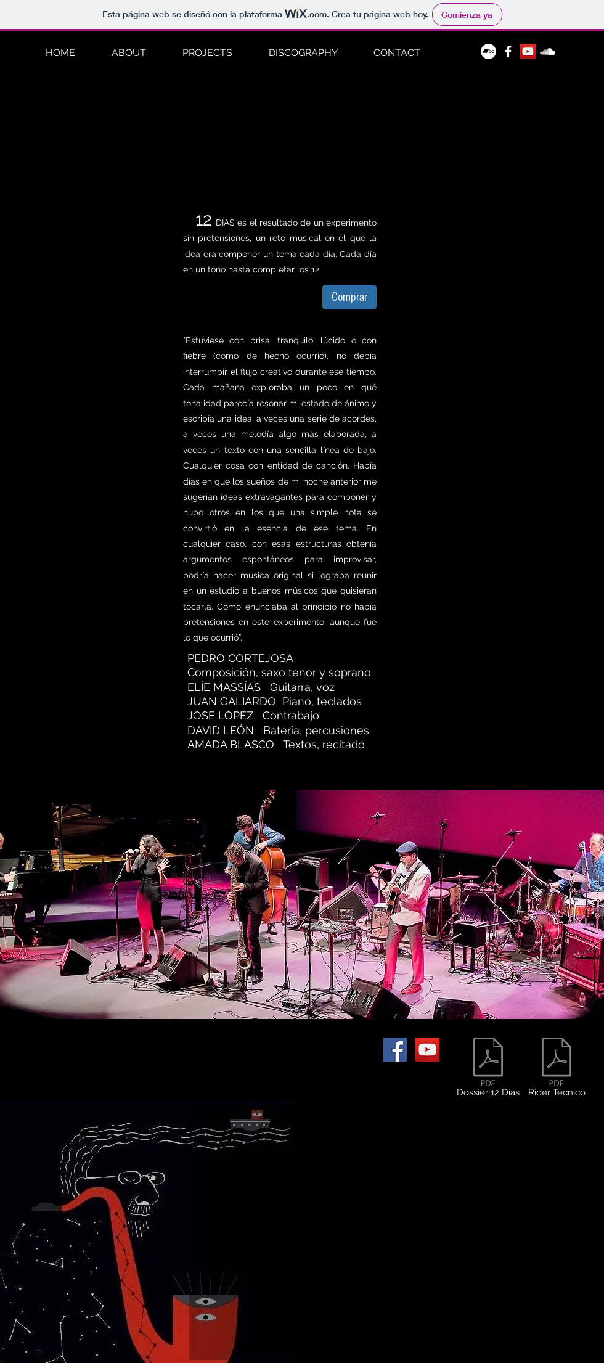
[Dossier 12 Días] (488, 1070)
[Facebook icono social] (395, 1050)
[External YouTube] (396, 1231)
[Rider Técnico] (556, 1070)
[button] (207, 53)
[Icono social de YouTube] (528, 51)
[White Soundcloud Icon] (547, 51)
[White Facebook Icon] (508, 51)
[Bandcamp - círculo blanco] (488, 51)
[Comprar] (349, 297)
